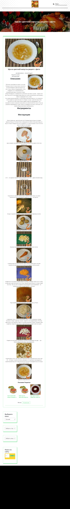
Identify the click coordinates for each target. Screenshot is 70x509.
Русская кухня (26, 402)
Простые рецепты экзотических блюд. (13, 9)
